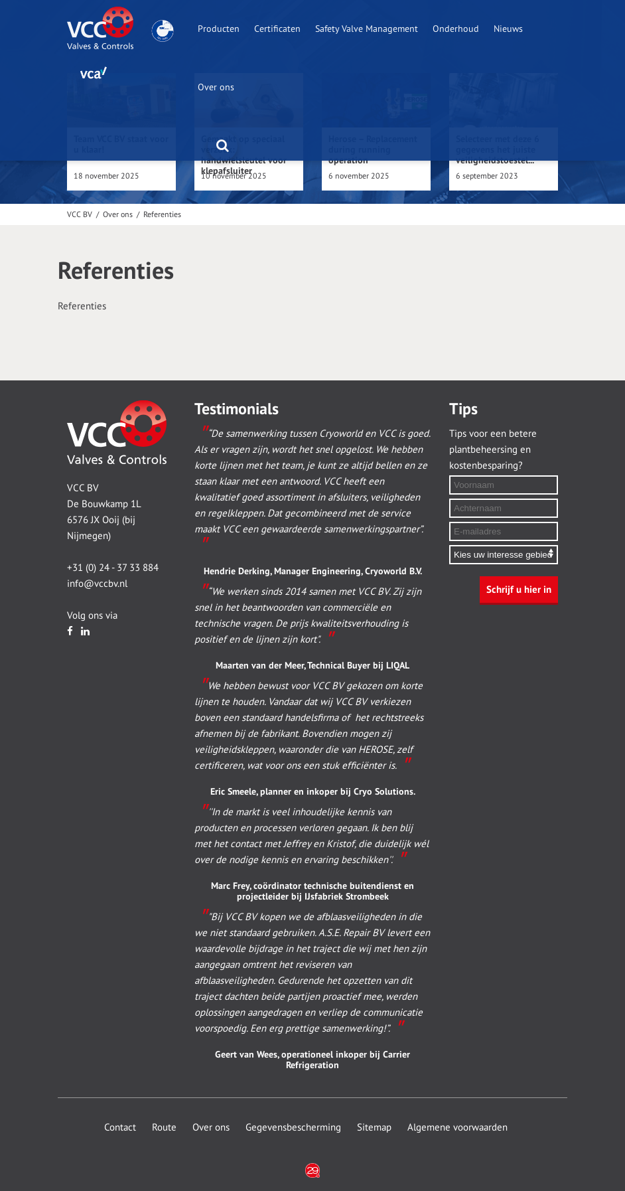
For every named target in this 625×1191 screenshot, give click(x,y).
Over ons (216, 87)
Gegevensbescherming (293, 1127)
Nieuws (508, 29)
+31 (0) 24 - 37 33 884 (113, 568)
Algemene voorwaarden (457, 1127)
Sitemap (374, 1127)
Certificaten (277, 29)
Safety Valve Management (366, 29)
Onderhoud (456, 29)
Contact (120, 1127)
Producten (219, 29)
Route (164, 1127)
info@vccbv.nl (97, 584)
